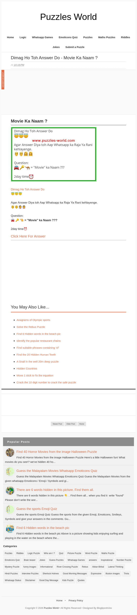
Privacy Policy (75, 600)
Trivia (126, 573)
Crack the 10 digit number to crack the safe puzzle (46, 382)
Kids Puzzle (67, 580)
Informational (46, 567)
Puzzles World (68, 17)
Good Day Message (48, 580)
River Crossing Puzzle (67, 567)
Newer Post (57, 424)
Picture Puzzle (74, 553)
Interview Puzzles (30, 573)
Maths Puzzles (106, 37)
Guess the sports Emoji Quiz (36, 509)
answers (93, 560)
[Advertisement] (37, 94)
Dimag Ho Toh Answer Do (28, 189)
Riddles (125, 37)
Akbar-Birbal (98, 567)
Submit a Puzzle (75, 47)
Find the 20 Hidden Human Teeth (36, 354)
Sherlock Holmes (51, 573)
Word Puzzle (91, 553)
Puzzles (87, 37)
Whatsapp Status (13, 580)
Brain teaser (29, 560)
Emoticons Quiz (68, 37)
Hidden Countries (27, 368)
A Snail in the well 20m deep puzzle (38, 361)
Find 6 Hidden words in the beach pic (39, 333)
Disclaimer (30, 580)
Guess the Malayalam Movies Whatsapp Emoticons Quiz (56, 471)
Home (10, 37)
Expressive (96, 573)
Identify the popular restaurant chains (39, 340)
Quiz (61, 553)
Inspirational (107, 560)
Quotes (81, 580)
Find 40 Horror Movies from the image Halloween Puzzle (56, 452)
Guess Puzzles (56, 560)
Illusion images (113, 573)
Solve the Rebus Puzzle (31, 326)
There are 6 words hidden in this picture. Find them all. (55, 490)
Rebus (85, 567)
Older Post (71, 424)
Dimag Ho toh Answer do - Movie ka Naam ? (54, 57)
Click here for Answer (28, 236)
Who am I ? (49, 553)
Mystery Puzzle (12, 567)
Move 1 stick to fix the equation (35, 375)
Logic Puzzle (34, 553)
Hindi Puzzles (11, 573)
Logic (23, 37)
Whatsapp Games (42, 37)
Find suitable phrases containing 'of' (38, 347)
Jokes (56, 47)
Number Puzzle (124, 560)
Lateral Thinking (115, 567)
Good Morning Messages (75, 573)
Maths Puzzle (108, 553)
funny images (29, 567)
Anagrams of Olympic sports (33, 319)
